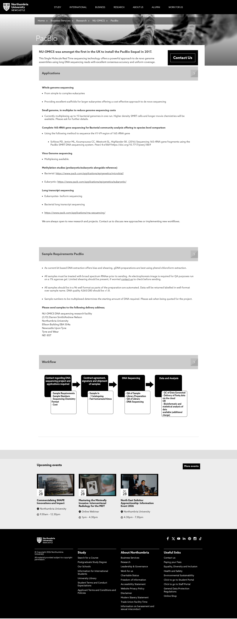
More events (191, 467)
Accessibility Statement (133, 585)
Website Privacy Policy (132, 589)
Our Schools (84, 567)
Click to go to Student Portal (179, 580)
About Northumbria (135, 553)
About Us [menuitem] (138, 7)
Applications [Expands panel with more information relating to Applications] (51, 73)
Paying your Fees (172, 563)
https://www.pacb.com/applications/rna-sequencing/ (74, 213)
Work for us (127, 572)
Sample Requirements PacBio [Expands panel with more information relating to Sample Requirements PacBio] (63, 254)
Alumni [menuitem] (156, 7)
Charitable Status (130, 576)
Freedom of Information (133, 580)
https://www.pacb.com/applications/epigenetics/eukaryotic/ (91, 182)
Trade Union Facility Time (134, 602)
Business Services (60, 21)
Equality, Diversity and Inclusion (180, 567)
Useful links (172, 553)
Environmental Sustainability (179, 576)
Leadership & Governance (134, 567)
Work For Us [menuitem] (176, 7)
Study (82, 553)
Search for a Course (88, 558)
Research (81, 21)
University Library (87, 579)
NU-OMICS (99, 21)
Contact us (169, 558)
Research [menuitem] (119, 7)
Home (41, 21)
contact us (127, 280)
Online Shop (170, 597)
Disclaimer (126, 594)
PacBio (114, 21)
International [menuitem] (78, 7)
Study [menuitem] (57, 7)
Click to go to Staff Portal (177, 585)
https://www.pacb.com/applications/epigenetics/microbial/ (90, 174)
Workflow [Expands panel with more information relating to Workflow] (49, 362)
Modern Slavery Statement (135, 598)
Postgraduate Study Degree (92, 563)
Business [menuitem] (100, 7)
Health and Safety (173, 572)
